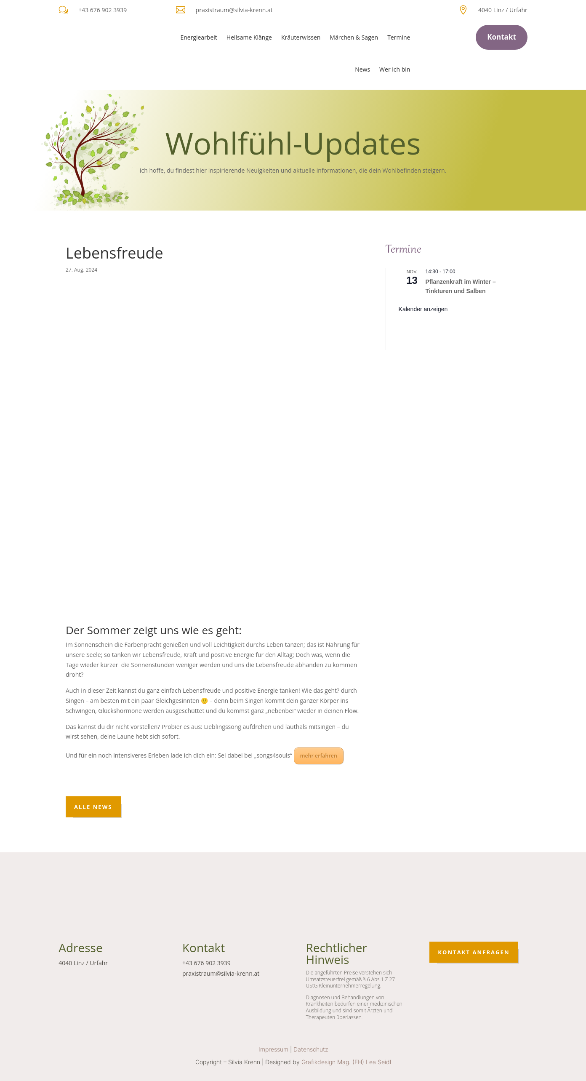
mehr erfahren (318, 755)
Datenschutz (310, 1049)
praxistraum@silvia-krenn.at (234, 10)
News (362, 69)
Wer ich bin (394, 69)
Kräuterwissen (300, 37)
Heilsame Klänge (249, 37)
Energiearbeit (198, 37)
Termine (398, 37)
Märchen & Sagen (354, 37)
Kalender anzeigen (423, 309)
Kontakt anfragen (473, 952)
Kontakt (501, 37)
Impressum (273, 1049)
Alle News (93, 807)
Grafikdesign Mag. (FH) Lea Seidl (346, 1061)
